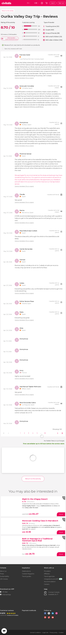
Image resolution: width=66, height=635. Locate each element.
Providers (47, 571)
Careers (46, 584)
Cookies (61, 632)
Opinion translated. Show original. (24, 78)
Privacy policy (53, 632)
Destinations (26, 571)
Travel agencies (49, 576)
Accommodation (50, 581)
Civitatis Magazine (28, 574)
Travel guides (26, 576)
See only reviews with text (13, 49)
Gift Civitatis (4, 579)
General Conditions (35, 632)
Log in (53, 3)
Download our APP (7, 589)
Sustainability (4, 576)
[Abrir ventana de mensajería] (4, 631)
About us (3, 571)
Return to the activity (7, 11)
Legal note (45, 632)
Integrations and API (51, 579)
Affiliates (47, 574)
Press (2, 574)
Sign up (61, 3)
